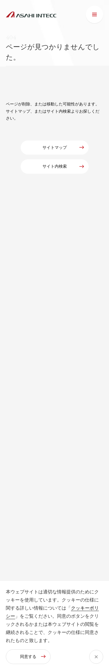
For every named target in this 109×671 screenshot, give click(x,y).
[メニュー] (94, 14)
